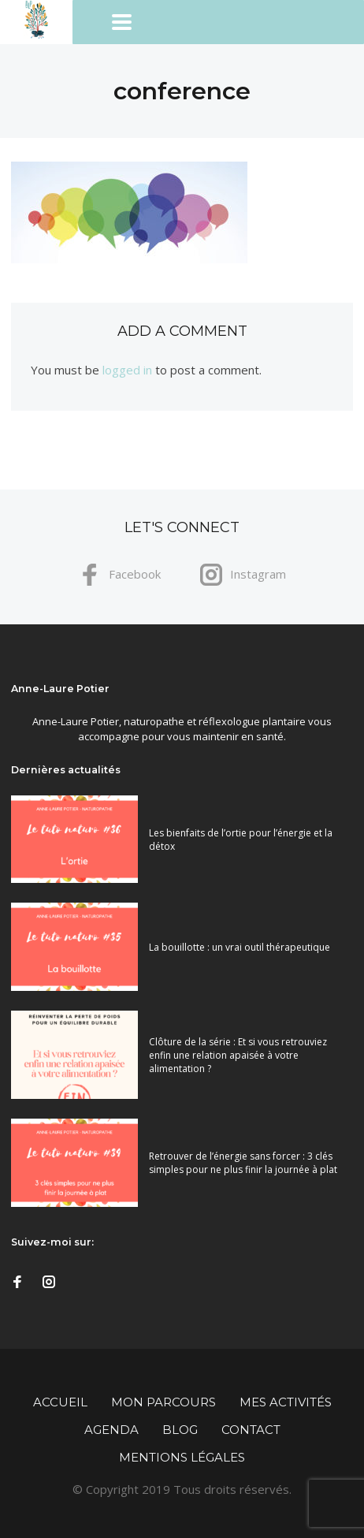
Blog (180, 1429)
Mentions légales (182, 1457)
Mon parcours (163, 1402)
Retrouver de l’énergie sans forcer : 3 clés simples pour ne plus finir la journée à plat (243, 1162)
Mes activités (286, 1402)
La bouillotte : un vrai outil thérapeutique (239, 947)
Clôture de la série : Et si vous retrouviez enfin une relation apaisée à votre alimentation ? (238, 1055)
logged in (127, 370)
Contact (250, 1429)
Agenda (111, 1429)
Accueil (60, 1402)
